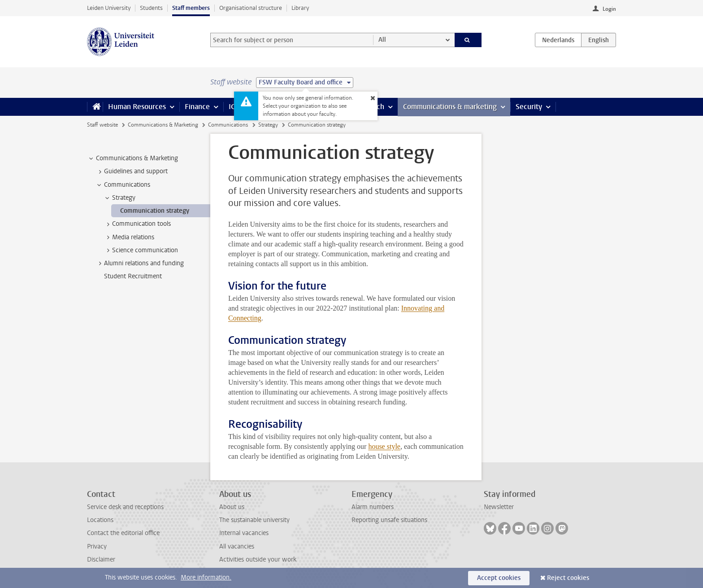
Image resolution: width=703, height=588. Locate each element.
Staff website (102, 124)
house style (384, 446)
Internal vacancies (244, 533)
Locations (100, 520)
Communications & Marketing (163, 124)
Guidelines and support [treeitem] (131, 171)
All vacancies (236, 546)
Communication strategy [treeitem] (154, 210)
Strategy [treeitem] (119, 197)
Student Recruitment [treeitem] (133, 276)
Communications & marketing (450, 106)
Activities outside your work (257, 559)
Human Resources (137, 106)
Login (609, 9)
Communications (228, 124)
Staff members (191, 8)
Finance (197, 106)
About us (231, 507)
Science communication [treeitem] (141, 250)
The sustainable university (254, 520)
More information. (206, 577)
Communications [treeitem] (122, 184)
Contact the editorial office (123, 533)
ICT (234, 106)
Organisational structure (250, 8)
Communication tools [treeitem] (137, 223)
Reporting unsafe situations (389, 520)
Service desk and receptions (125, 507)
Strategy (268, 124)
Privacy (97, 546)
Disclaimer (101, 559)
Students (151, 8)
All (382, 39)
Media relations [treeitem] (129, 237)
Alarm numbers (373, 507)
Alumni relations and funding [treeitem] (139, 263)
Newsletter (499, 507)
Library (300, 8)
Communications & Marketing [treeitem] (132, 158)
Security (529, 106)
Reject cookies (568, 578)
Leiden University (108, 8)
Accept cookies (499, 578)
